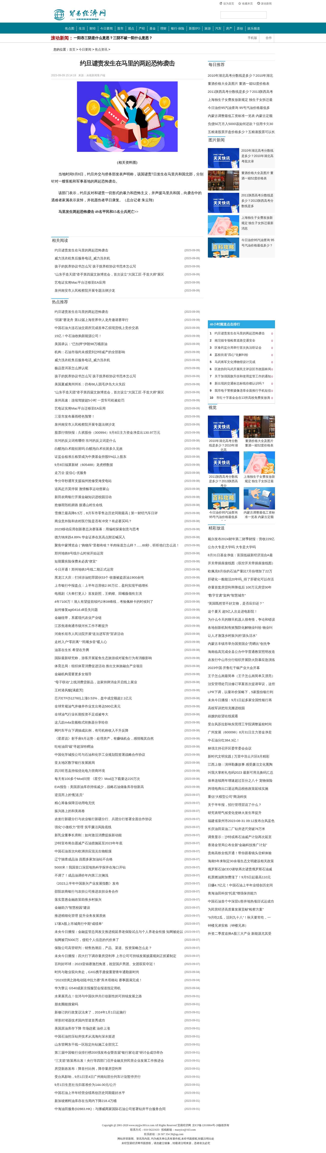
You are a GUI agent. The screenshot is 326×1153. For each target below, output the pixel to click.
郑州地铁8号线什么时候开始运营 (79, 553)
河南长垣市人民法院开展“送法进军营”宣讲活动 (89, 634)
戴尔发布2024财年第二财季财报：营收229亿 (241, 539)
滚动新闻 (266, 3)
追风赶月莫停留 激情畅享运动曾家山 (82, 489)
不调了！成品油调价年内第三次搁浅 (81, 875)
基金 (152, 28)
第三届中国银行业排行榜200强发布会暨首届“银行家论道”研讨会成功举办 (109, 1052)
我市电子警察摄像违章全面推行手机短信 (241, 390)
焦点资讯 (101, 49)
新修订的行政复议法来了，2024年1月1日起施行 (90, 1012)
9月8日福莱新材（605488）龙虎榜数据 (84, 465)
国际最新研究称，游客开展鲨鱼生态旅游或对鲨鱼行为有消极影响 (103, 658)
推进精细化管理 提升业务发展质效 (80, 915)
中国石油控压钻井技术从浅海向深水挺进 (85, 1036)
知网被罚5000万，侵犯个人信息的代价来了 (87, 940)
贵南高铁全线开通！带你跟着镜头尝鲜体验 (240, 853)
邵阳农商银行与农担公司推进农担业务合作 (86, 891)
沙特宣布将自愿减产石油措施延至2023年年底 (88, 843)
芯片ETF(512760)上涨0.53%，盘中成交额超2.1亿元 (93, 698)
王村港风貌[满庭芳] (69, 690)
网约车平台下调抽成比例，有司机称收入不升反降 (91, 730)
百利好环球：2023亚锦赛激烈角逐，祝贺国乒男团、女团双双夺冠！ (105, 964)
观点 (131, 28)
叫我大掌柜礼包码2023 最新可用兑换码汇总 (240, 772)
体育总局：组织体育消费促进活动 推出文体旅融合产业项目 (99, 666)
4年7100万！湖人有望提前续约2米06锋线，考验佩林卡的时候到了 (104, 601)
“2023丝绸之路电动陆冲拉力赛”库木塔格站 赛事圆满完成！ (99, 980)
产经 (142, 28)
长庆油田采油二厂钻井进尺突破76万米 (236, 829)
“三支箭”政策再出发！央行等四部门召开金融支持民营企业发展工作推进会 (109, 1060)
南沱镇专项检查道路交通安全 (241, 340)
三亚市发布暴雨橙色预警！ (75, 416)
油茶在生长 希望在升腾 (72, 650)
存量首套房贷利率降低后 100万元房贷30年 (240, 587)
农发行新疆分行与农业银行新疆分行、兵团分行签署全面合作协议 (103, 819)
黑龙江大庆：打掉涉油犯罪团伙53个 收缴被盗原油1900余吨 (99, 577)
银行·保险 (177, 28)
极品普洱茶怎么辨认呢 (71, 368)
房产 (229, 28)
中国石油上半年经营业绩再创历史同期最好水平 (90, 1093)
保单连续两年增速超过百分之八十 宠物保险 (240, 780)
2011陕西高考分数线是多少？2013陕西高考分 (223, 481)
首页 (72, 49)
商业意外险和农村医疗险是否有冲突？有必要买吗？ (93, 521)
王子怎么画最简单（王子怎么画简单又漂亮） (241, 676)
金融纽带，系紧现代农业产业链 (78, 618)
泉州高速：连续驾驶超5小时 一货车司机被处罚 (90, 400)
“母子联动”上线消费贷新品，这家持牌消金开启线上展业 (96, 682)
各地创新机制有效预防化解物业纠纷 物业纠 (240, 627)
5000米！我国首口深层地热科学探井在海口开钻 (90, 867)
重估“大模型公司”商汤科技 (227, 796)
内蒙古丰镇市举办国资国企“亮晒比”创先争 (239, 644)
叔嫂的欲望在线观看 (223, 716)
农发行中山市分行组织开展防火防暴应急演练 (241, 660)
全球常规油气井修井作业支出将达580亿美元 (88, 706)
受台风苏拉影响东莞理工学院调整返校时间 (240, 724)
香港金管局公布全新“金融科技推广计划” (237, 845)
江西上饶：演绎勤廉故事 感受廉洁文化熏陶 (240, 764)
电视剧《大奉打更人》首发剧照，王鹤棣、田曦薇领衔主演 (98, 593)
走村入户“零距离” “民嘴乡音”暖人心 (81, 642)
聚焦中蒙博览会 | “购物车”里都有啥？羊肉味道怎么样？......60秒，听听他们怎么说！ (117, 545)
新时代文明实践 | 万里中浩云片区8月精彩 (239, 756)
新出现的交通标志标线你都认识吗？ (241, 383)
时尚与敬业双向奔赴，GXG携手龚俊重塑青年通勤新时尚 (97, 972)
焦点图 (69, 28)
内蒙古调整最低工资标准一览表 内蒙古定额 (240, 116)
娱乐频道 (253, 28)
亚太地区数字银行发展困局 (75, 762)
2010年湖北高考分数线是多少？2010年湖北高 (223, 445)
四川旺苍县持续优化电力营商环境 (80, 771)
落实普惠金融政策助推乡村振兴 (78, 899)
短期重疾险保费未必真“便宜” (76, 561)
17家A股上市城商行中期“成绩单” (79, 924)
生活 (82, 28)
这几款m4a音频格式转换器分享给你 (81, 722)
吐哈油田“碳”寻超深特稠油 (74, 746)
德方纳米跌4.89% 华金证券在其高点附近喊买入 (90, 537)
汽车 (218, 28)
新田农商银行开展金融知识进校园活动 (83, 497)
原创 (240, 28)
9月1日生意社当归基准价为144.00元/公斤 (86, 1085)
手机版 (252, 38)
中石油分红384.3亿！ (224, 740)
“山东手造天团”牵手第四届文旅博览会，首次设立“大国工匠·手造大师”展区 (109, 274)
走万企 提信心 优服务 (71, 473)
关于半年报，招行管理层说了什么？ (235, 805)
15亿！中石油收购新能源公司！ (78, 336)
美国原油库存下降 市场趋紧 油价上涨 (82, 1028)
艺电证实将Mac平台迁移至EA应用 (80, 282)
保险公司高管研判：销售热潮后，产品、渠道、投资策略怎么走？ (103, 948)
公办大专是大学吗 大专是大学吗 (232, 547)
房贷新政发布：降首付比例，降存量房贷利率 (88, 1068)
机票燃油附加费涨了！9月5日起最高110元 (239, 877)
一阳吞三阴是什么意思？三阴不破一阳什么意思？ (113, 38)
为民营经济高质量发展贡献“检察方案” (236, 909)
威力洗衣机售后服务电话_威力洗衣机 (82, 258)
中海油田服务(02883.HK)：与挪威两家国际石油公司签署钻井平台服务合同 (110, 1109)
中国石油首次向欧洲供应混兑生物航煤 (83, 851)
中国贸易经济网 (80, 15)
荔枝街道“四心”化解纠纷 (241, 354)
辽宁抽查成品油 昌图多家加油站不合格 (84, 859)
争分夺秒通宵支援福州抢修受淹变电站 (83, 481)
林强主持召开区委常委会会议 (229, 748)
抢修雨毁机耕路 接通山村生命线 (78, 505)
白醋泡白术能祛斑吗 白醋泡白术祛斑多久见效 (89, 448)
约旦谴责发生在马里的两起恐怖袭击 (81, 250)
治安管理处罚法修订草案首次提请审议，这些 (241, 684)
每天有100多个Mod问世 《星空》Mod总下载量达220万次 (97, 779)
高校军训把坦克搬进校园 (226, 708)
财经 (92, 28)
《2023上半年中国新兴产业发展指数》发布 (87, 883)
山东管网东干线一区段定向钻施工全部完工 (86, 1044)
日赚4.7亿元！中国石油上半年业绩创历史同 (240, 885)
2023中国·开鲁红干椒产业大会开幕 (234, 668)
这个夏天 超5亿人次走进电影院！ (233, 611)
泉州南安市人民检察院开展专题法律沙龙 (85, 290)
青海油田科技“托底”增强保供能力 (232, 893)
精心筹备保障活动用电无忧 (75, 803)
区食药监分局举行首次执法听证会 (241, 347)
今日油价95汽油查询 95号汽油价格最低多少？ (223, 517)
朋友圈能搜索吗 (66, 1004)
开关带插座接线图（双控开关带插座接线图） (241, 563)
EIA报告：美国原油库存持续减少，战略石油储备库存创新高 (99, 787)
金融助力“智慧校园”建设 (72, 907)
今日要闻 (106, 28)
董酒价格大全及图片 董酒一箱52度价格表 (239, 83)
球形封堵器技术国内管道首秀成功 (80, 1020)
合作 (269, 38)
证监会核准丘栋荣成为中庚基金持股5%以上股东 (91, 457)
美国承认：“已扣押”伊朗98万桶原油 (81, 344)
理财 (163, 28)
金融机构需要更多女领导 (73, 674)
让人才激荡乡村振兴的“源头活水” (232, 635)
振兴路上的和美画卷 (70, 811)
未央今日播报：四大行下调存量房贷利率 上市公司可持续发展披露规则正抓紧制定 (115, 956)
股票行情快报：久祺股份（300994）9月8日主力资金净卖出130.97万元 (107, 432)
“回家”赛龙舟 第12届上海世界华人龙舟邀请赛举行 (92, 320)
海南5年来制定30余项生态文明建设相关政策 (241, 861)
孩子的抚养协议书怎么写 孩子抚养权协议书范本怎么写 (95, 266)
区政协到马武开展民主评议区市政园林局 (241, 369)
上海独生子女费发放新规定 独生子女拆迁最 (240, 100)
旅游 (208, 28)
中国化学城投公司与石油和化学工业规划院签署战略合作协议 (100, 754)
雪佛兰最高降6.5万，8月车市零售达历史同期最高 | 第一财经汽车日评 (106, 513)
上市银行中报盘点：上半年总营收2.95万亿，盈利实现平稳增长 (101, 585)
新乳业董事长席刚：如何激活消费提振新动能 (88, 835)
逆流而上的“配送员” (69, 795)
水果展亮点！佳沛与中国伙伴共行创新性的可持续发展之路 (98, 996)
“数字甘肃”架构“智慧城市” (227, 595)
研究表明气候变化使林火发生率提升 (235, 813)
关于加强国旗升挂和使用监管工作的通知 (241, 376)
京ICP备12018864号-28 (205, 1125)
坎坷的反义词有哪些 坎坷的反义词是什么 (85, 440)
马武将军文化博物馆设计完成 (241, 362)
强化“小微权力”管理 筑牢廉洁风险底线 (83, 827)
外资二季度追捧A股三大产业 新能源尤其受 (239, 933)
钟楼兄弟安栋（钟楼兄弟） (228, 925)
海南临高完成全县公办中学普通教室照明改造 (241, 652)
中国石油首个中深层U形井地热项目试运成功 (241, 901)
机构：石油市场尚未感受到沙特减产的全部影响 (90, 352)
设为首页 (228, 3)
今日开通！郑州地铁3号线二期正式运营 (84, 569)
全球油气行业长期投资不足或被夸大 (81, 714)
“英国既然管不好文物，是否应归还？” (236, 603)
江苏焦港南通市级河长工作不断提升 (81, 626)
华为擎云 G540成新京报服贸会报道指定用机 (88, 988)
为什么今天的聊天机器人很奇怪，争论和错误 (241, 619)
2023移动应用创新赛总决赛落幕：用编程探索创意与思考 (97, 529)
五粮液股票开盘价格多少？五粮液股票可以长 (241, 132)
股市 (120, 28)
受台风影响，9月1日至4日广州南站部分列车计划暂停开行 (98, 1077)
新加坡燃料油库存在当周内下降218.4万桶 (86, 1101)
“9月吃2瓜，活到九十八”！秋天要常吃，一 (239, 917)
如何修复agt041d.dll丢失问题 (76, 610)
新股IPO (194, 28)
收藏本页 (247, 3)
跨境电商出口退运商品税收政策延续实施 (238, 788)
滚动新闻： (62, 38)
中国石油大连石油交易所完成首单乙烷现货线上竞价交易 (96, 328)
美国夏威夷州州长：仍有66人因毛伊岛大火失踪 (90, 384)
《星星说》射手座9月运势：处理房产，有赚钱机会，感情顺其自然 (104, 738)
